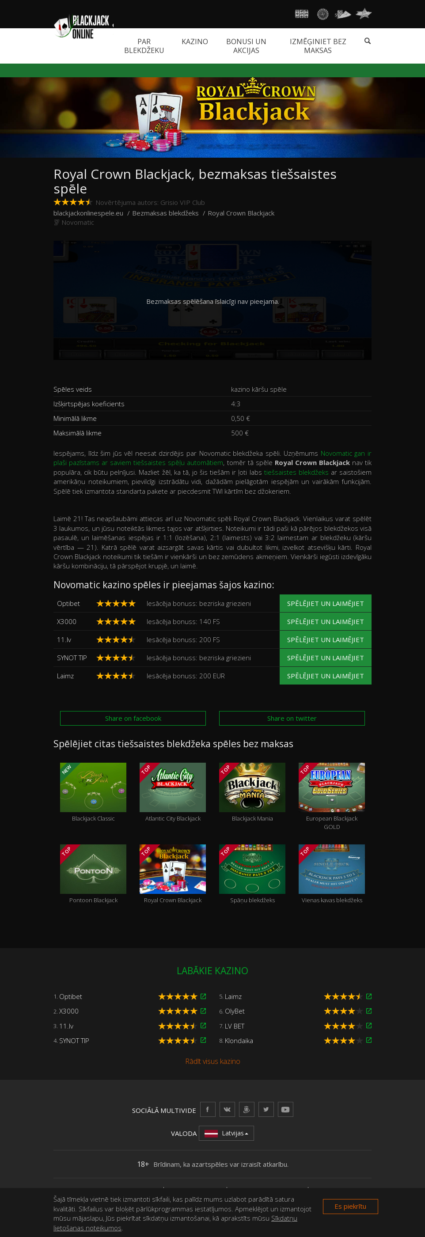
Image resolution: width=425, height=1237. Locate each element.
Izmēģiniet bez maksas (318, 46)
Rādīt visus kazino (212, 1061)
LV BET (234, 1025)
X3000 (66, 621)
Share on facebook (133, 718)
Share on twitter (292, 718)
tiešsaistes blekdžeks (296, 472)
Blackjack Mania (252, 793)
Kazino (195, 41)
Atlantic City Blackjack (173, 793)
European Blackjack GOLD (332, 797)
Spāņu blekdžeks (252, 874)
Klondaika (239, 1040)
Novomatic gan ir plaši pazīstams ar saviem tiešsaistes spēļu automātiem (212, 458)
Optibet (68, 603)
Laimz (65, 675)
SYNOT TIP (72, 657)
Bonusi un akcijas (246, 46)
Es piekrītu (350, 1206)
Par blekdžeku (144, 46)
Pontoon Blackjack (93, 874)
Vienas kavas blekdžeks (332, 874)
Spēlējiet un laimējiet (325, 603)
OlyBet (235, 1010)
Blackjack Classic (93, 793)
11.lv (64, 639)
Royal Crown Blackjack (173, 874)
